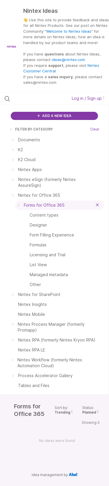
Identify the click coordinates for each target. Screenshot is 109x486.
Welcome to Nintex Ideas (68, 31)
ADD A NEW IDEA (54, 116)
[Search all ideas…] (34, 98)
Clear (94, 129)
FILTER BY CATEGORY (31, 129)
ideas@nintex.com (68, 59)
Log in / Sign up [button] (88, 98)
